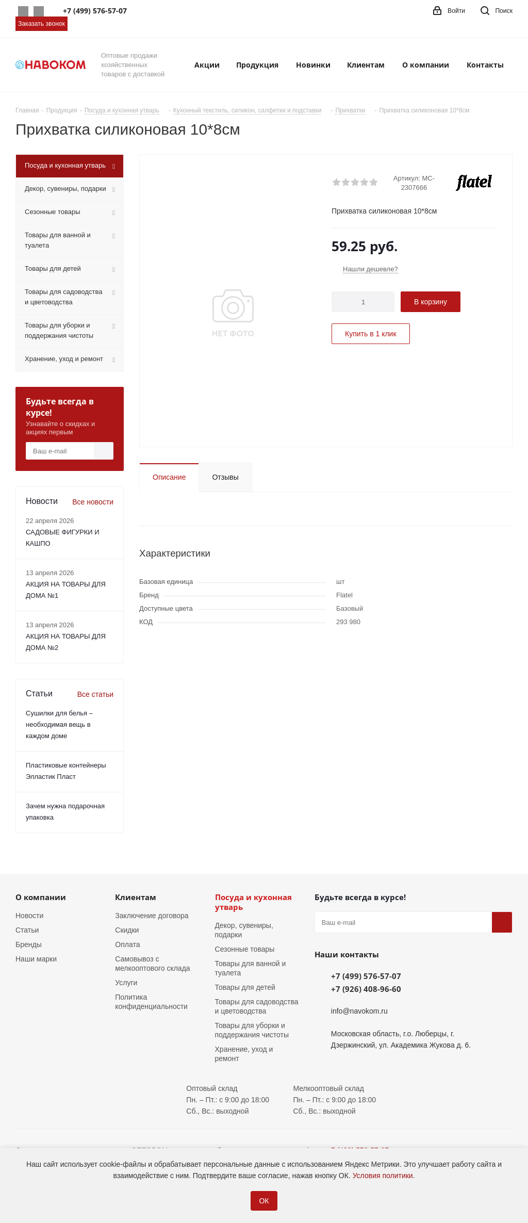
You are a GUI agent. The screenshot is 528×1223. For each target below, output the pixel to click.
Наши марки (36, 959)
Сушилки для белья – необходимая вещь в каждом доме (59, 724)
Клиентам (135, 897)
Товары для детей (245, 987)
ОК (264, 1201)
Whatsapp (23, 11)
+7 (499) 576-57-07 (366, 976)
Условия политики (383, 1175)
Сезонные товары (245, 949)
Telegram (38, 11)
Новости (29, 915)
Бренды (28, 944)
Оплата (127, 944)
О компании (40, 897)
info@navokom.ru (359, 1011)
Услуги (126, 983)
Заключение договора (151, 915)
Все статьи (95, 694)
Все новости (92, 502)
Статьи (27, 930)
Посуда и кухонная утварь (253, 902)
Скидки (127, 930)
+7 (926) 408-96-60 (366, 989)
